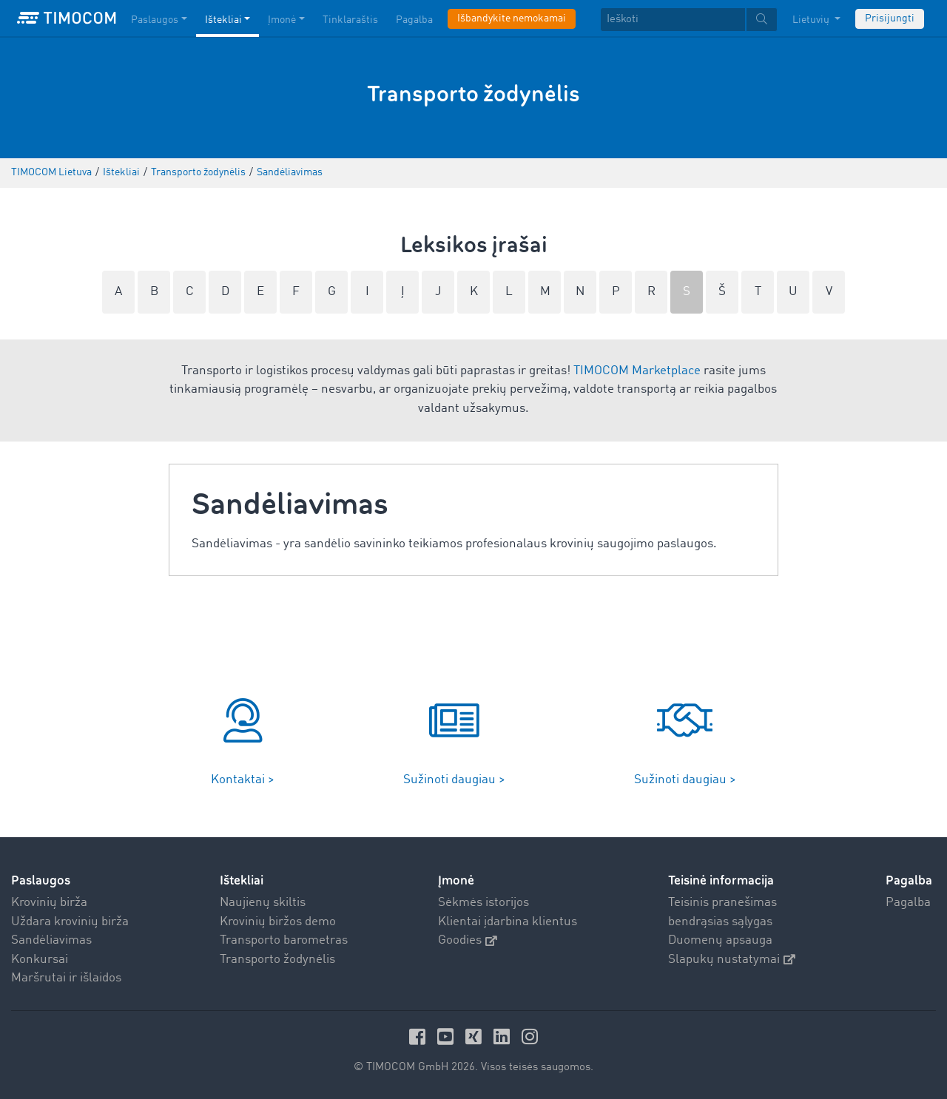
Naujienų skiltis (263, 902)
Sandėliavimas (51, 940)
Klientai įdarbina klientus (507, 922)
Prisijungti (889, 18)
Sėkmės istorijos (483, 902)
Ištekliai (241, 880)
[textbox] (689, 19)
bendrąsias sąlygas (720, 922)
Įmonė (456, 880)
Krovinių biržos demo (278, 922)
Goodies (467, 940)
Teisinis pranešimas (722, 902)
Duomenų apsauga (720, 940)
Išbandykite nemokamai (511, 18)
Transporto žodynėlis (277, 959)
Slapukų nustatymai (731, 959)
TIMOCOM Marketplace (637, 371)
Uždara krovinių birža (70, 922)
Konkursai (39, 959)
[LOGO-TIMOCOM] (66, 18)
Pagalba (908, 902)
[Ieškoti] (673, 19)
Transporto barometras (284, 940)
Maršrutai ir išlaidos (66, 978)
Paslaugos (40, 880)
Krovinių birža (49, 902)
